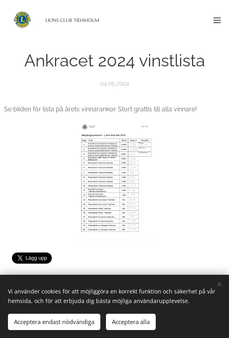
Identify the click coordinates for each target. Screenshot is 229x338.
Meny (217, 20)
